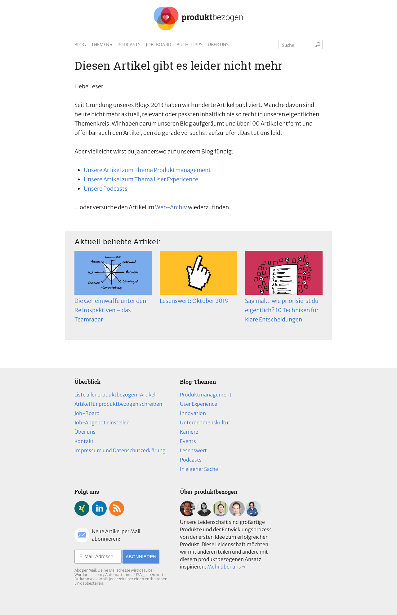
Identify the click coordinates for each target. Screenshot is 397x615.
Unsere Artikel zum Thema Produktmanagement (147, 170)
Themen (100, 44)
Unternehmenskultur (205, 422)
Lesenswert (193, 450)
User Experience (198, 404)
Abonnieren (141, 556)
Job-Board (158, 44)
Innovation (193, 413)
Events (188, 441)
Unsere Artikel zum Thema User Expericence (141, 179)
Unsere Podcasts (105, 188)
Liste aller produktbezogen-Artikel (114, 395)
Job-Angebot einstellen (102, 422)
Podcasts (129, 44)
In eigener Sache (199, 469)
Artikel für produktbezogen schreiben (118, 404)
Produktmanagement (206, 395)
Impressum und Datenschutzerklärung (120, 450)
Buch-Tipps (189, 44)
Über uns (218, 44)
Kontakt (84, 441)
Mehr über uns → (226, 567)
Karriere (189, 432)
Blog (80, 44)
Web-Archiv (171, 207)
